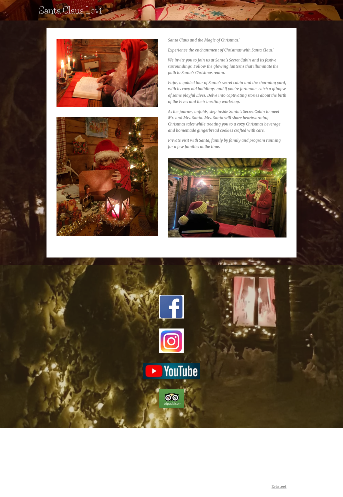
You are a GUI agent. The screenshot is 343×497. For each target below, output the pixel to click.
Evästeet (279, 486)
